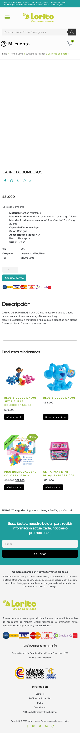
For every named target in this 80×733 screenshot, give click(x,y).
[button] (7, 17)
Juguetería (31, 53)
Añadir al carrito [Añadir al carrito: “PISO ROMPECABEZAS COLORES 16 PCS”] (14, 487)
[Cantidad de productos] (10, 270)
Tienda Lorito (16, 53)
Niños (42, 53)
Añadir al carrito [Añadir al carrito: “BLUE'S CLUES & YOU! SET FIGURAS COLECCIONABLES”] (14, 417)
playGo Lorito (27, 258)
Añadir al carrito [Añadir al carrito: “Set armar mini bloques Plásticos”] (53, 487)
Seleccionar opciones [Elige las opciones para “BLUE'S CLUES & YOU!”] (55, 417)
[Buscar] (72, 32)
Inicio (4, 53)
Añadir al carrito (14, 277)
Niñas (35, 253)
